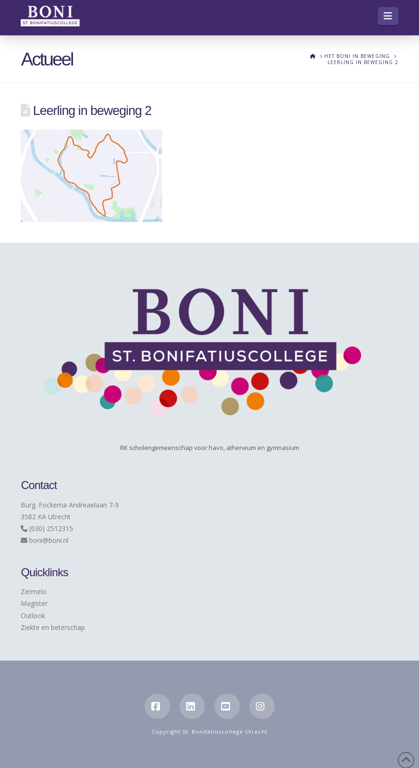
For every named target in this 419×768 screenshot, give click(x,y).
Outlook (33, 615)
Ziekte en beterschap (53, 627)
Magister (34, 603)
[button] (388, 16)
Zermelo (34, 591)
